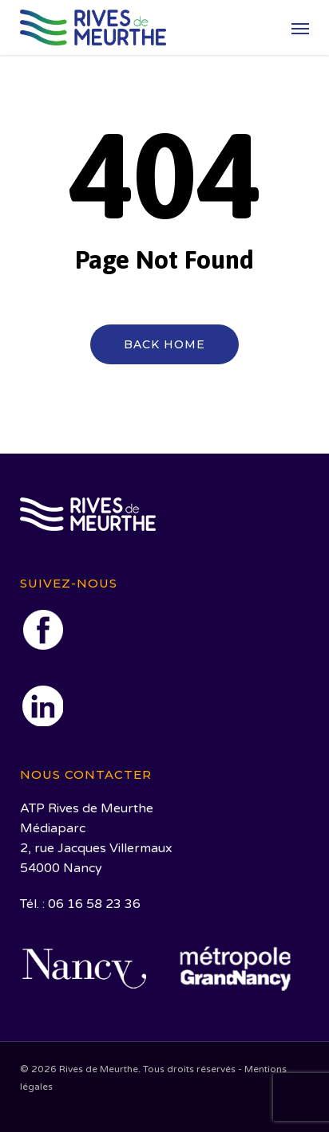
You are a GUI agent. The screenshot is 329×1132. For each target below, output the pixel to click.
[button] (300, 28)
